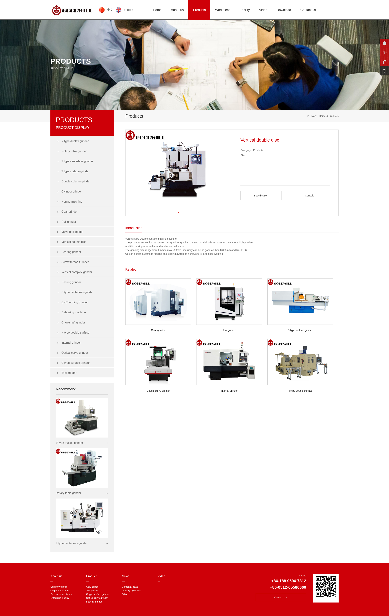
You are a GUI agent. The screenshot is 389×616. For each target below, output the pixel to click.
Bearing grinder (68, 252)
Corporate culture (59, 590)
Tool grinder (66, 373)
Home (157, 10)
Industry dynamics (131, 590)
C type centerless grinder (74, 292)
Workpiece (222, 10)
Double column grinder (73, 182)
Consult (309, 195)
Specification (261, 195)
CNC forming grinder (72, 302)
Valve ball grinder (69, 232)
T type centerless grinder (74, 161)
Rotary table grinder (71, 151)
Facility (245, 10)
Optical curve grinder (72, 353)
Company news (130, 586)
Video (263, 10)
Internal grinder (68, 343)
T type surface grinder (72, 171)
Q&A (124, 594)
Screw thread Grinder (72, 262)
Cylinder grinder (69, 192)
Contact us (308, 10)
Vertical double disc (71, 242)
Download (284, 10)
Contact (281, 597)
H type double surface (73, 333)
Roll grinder (66, 222)
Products (199, 10)
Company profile (59, 586)
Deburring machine (71, 312)
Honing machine (69, 202)
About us (177, 10)
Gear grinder (67, 212)
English (124, 9)
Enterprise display (59, 598)
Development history (61, 594)
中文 (106, 9)
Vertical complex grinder (74, 272)
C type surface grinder (73, 363)
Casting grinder (68, 282)
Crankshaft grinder (70, 323)
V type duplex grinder (72, 141)
